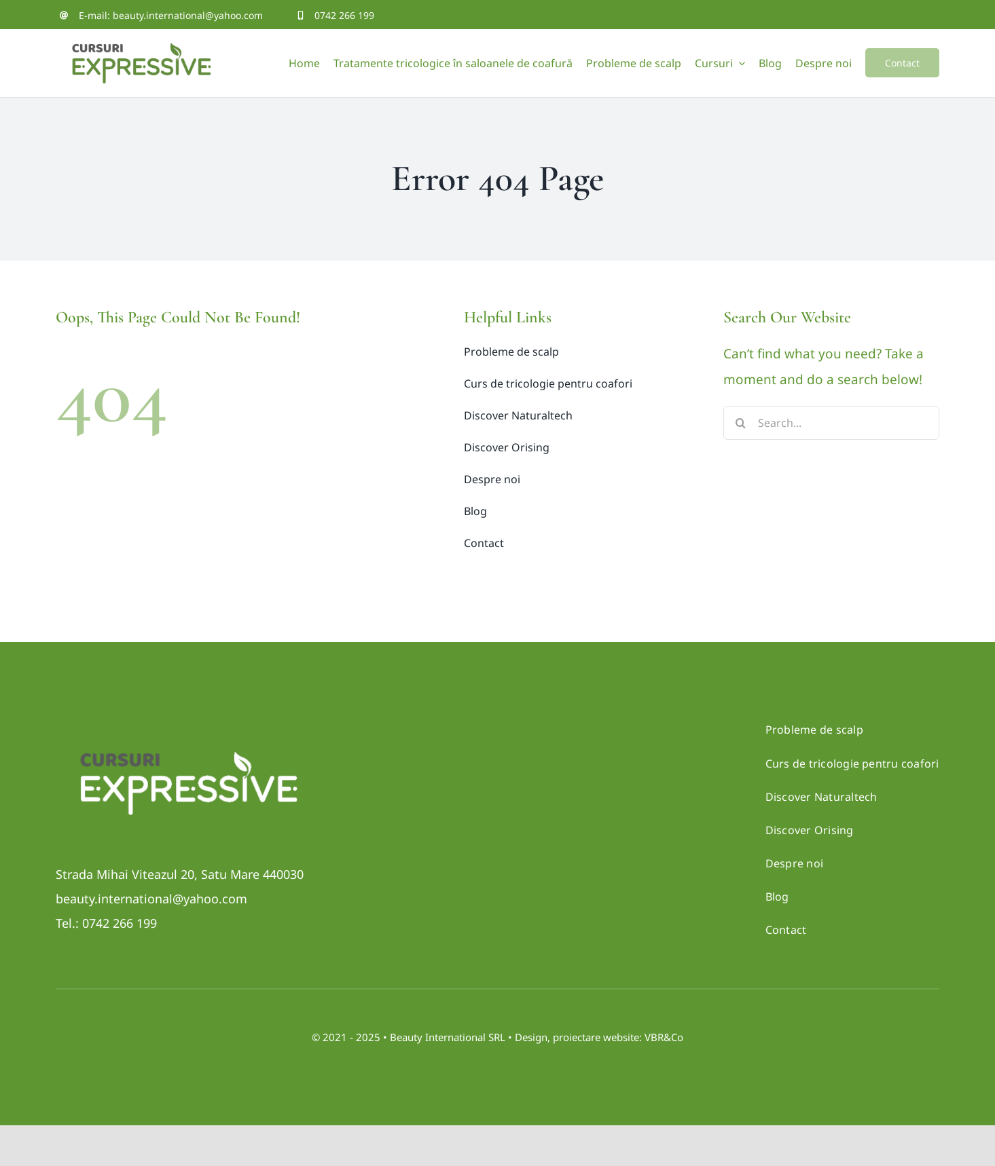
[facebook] (890, 15)
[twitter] (912, 15)
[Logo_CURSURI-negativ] (188, 736)
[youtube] (934, 15)
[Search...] (831, 423)
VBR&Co (664, 1037)
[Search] (740, 423)
